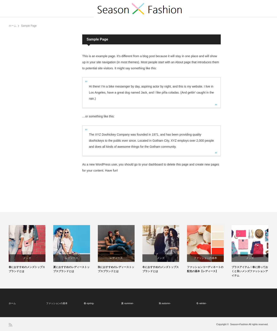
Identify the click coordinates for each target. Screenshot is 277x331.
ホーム (12, 303)
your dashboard (152, 164)
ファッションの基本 (205, 258)
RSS (10, 325)
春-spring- (89, 303)
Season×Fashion (239, 324)
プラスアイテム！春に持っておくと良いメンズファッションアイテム (250, 271)
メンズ (27, 258)
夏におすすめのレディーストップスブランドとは (71, 269)
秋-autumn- (165, 303)
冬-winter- (201, 303)
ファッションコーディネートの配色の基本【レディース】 (205, 269)
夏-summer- (127, 303)
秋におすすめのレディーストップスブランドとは (116, 269)
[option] (31, 249)
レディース (71, 258)
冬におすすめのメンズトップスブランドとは (160, 269)
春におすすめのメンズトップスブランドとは (27, 269)
